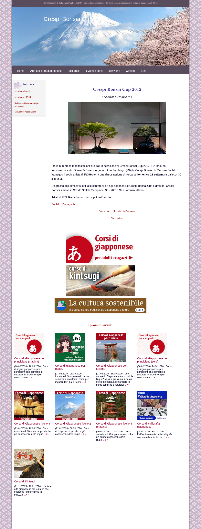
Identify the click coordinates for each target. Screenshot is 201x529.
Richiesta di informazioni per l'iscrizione (27, 105)
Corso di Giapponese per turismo (119, 353)
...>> (33, 373)
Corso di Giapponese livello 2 (77, 412)
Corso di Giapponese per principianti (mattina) (31, 349)
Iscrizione (114, 70)
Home (20, 70)
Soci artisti (74, 70)
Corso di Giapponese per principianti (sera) (163, 349)
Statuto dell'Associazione (25, 112)
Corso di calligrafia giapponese (162, 414)
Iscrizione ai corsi (22, 91)
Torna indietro (117, 218)
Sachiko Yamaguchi (63, 204)
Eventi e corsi (94, 70)
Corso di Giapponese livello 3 (33, 412)
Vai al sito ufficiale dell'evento (117, 211)
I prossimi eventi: (100, 325)
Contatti (130, 70)
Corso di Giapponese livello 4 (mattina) (121, 414)
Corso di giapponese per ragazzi (75, 353)
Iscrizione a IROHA (23, 97)
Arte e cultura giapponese (46, 70)
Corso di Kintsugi (31, 473)
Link (143, 70)
